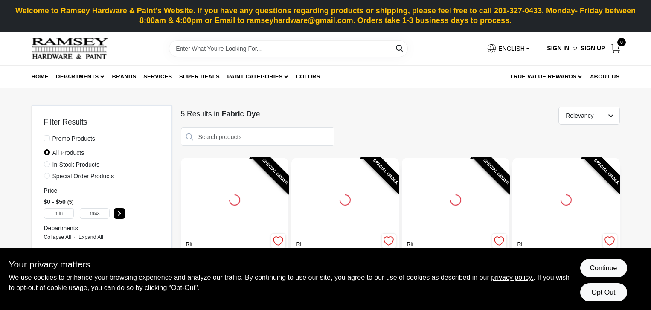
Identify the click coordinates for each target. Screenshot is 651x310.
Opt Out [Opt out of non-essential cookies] (603, 292)
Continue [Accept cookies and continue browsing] (603, 268)
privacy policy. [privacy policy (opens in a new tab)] (512, 277)
